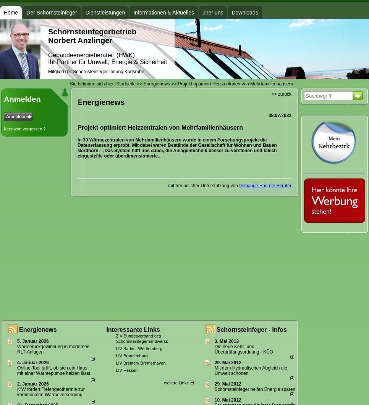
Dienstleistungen (105, 13)
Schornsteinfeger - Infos (252, 329)
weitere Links (178, 383)
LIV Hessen (127, 370)
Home (11, 13)
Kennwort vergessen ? (24, 129)
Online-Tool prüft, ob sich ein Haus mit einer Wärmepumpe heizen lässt (53, 370)
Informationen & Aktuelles (163, 13)
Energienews (38, 329)
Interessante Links (133, 329)
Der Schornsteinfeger (51, 13)
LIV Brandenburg (131, 356)
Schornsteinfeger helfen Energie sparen (255, 389)
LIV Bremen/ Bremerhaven (140, 363)
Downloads (244, 13)
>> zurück (281, 94)
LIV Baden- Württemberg (139, 348)
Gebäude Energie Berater (265, 185)
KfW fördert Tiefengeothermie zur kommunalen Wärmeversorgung (51, 392)
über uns (212, 13)
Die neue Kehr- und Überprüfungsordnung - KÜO (244, 349)
